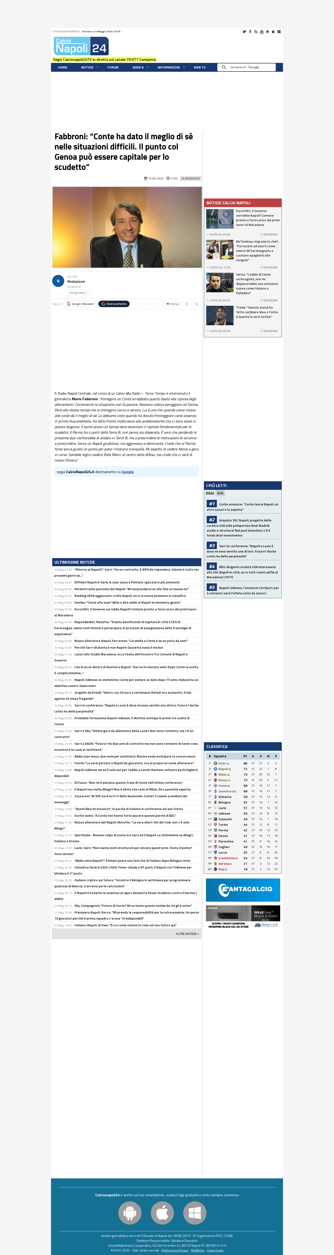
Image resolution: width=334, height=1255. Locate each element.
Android (267, 31)
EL (229, 786)
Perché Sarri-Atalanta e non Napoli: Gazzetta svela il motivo (118, 647)
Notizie (87, 67)
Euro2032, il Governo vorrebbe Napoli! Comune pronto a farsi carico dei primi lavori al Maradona (257, 217)
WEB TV (200, 67)
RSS (256, 31)
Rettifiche (197, 1250)
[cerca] (248, 67)
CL (228, 763)
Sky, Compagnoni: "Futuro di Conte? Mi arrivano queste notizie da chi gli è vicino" (133, 905)
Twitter (244, 31)
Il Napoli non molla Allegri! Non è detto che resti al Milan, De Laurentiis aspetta (132, 789)
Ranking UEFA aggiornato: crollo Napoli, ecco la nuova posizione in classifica (130, 595)
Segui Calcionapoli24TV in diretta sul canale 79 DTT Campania (104, 59)
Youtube (261, 31)
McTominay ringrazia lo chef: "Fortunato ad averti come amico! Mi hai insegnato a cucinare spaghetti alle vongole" (257, 250)
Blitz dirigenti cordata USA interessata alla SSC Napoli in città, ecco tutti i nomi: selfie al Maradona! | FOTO (242, 571)
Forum (113, 67)
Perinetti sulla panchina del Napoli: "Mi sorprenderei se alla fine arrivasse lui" (131, 588)
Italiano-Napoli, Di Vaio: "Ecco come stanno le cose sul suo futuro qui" (125, 925)
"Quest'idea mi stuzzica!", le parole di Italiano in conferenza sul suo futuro (128, 808)
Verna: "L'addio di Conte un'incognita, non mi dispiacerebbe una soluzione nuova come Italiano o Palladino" (257, 283)
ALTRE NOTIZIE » (187, 934)
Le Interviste (190, 178)
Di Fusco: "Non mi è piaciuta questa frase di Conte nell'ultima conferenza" (128, 782)
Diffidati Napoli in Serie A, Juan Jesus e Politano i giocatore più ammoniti (127, 582)
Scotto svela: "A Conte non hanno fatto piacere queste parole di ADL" (125, 815)
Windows (279, 31)
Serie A (138, 67)
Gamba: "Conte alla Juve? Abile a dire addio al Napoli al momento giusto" (127, 602)
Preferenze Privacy (175, 1250)
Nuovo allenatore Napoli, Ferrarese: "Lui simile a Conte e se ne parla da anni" (131, 640)
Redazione (76, 281)
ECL (234, 791)
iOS (273, 31)
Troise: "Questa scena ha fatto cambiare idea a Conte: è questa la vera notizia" (257, 312)
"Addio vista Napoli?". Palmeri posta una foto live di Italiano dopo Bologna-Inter (132, 860)
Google (80, 304)
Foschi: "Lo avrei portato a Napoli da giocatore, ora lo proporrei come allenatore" (134, 763)
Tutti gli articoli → (79, 293)
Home (62, 67)
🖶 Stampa (173, 304)
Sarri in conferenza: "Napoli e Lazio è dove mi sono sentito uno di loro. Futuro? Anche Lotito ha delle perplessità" (241, 551)
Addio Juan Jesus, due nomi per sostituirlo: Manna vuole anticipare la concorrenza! (135, 756)
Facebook (250, 31)
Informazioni (168, 67)
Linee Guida (215, 1250)
